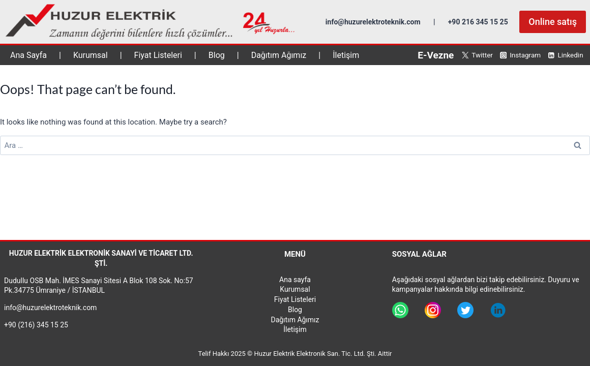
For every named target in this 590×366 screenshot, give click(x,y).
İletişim (346, 55)
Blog (217, 55)
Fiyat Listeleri (158, 55)
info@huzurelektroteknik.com (373, 22)
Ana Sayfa (28, 55)
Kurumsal (90, 55)
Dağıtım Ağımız (279, 55)
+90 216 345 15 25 (478, 22)
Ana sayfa (295, 280)
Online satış (552, 21)
